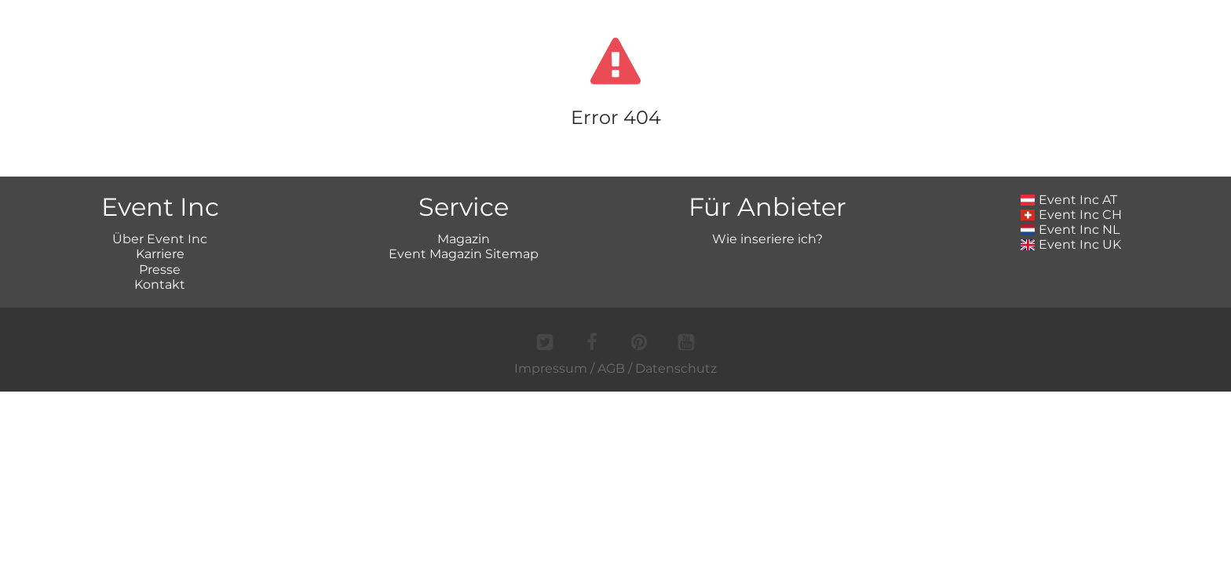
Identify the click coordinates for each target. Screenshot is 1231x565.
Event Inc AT (1069, 199)
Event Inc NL (1070, 229)
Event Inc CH (1072, 214)
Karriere (160, 253)
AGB (611, 368)
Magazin (463, 238)
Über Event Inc (159, 238)
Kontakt (159, 284)
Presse (160, 269)
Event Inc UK (1071, 244)
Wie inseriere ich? (767, 238)
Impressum (550, 368)
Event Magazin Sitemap (464, 253)
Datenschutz (676, 368)
